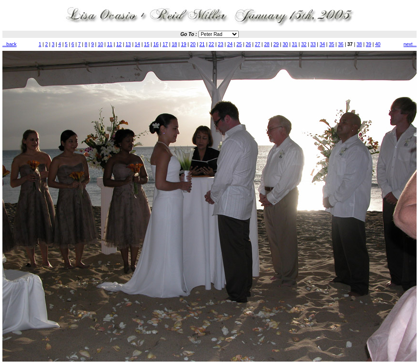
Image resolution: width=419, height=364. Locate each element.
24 (230, 44)
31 (294, 44)
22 (211, 44)
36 (340, 44)
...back (9, 44)
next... (410, 44)
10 (100, 44)
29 (276, 44)
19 (183, 44)
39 (368, 44)
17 (165, 44)
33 (312, 44)
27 (257, 44)
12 (119, 44)
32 (303, 44)
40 (377, 44)
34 (322, 44)
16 (156, 44)
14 (137, 44)
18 (174, 44)
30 (285, 44)
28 (266, 44)
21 (202, 44)
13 (128, 44)
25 (239, 44)
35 (331, 44)
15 (146, 44)
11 (109, 44)
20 (193, 44)
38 (359, 44)
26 (248, 44)
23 (220, 44)
